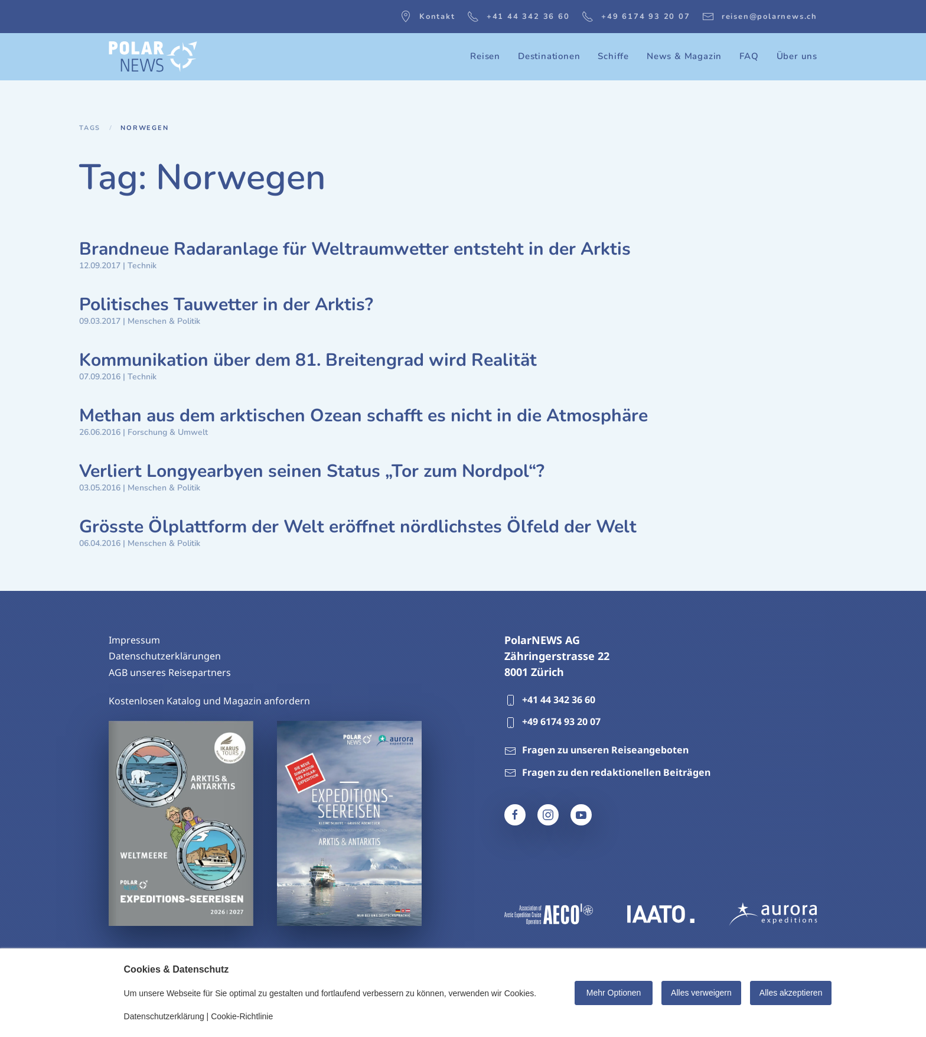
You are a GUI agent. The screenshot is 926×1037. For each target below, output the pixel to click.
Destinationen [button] (549, 56)
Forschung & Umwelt (168, 432)
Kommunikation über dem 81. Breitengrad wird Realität (308, 360)
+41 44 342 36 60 (518, 16)
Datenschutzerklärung (164, 1016)
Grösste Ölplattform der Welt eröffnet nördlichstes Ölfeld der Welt (358, 527)
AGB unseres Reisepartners (170, 672)
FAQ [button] (748, 56)
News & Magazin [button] (684, 56)
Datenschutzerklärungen (165, 655)
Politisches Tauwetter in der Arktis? (226, 304)
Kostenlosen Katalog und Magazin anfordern (209, 700)
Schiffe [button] (613, 56)
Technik (142, 265)
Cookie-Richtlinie (242, 1016)
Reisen (485, 56)
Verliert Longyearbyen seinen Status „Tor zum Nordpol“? (311, 471)
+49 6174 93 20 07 (636, 16)
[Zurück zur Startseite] (153, 56)
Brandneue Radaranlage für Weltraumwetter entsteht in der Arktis (355, 249)
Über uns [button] (797, 56)
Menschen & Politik (164, 321)
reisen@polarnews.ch (759, 16)
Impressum (134, 639)
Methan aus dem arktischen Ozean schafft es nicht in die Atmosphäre (363, 416)
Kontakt (427, 16)
